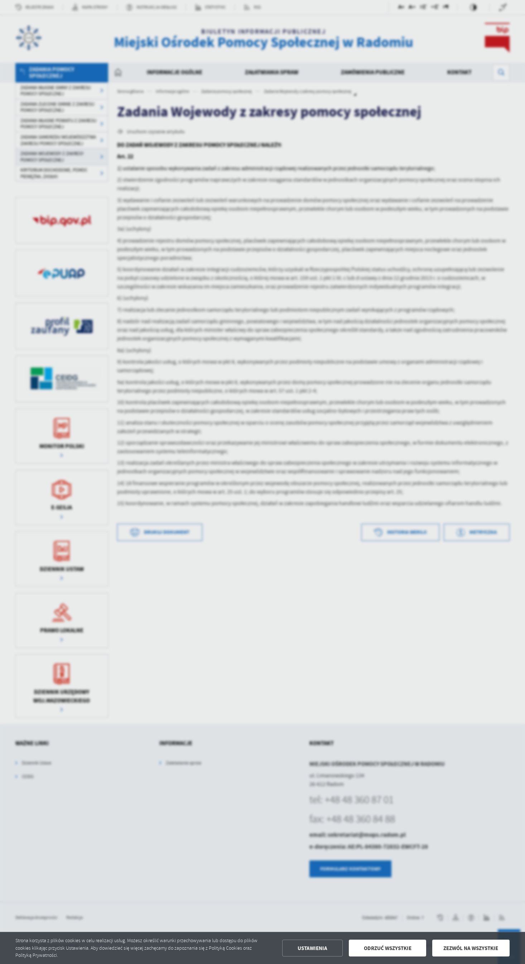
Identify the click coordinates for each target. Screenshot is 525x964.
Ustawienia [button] (312, 948)
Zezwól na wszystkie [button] (470, 948)
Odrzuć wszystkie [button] (387, 948)
